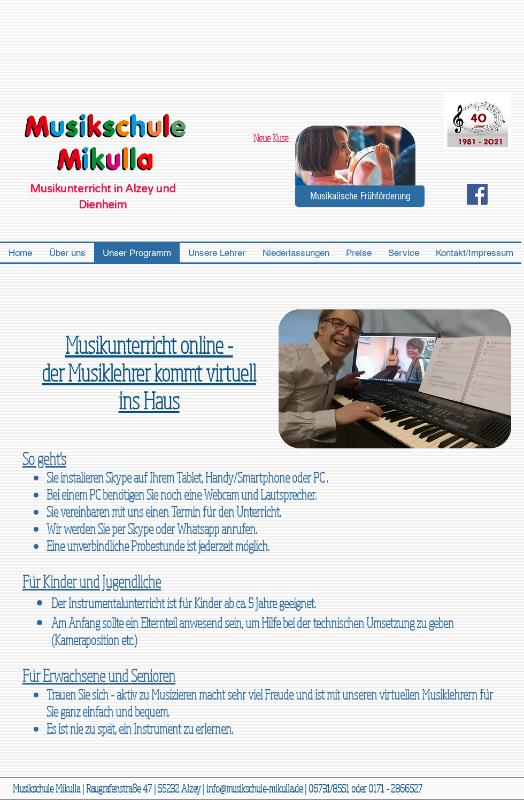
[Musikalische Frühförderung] (360, 196)
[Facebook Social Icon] (477, 194)
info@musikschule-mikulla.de (254, 788)
